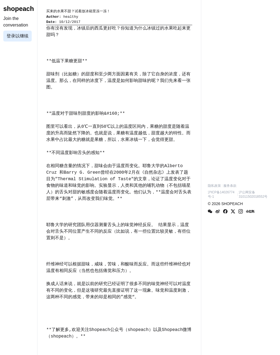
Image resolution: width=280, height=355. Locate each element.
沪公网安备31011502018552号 (253, 194)
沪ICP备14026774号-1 (221, 194)
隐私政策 (214, 186)
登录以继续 (17, 36)
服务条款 (230, 186)
